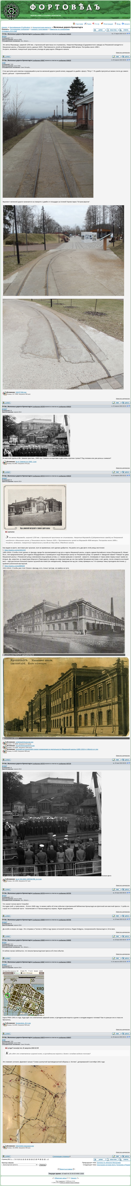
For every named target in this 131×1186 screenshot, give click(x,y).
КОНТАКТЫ (56, 15)
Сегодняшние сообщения (19, 29)
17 (34, 1159)
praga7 (4, 409)
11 (21, 1159)
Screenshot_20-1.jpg (23, 1023)
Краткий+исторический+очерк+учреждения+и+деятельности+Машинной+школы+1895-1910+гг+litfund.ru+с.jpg (57, 749)
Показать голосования (39, 29)
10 (19, 1159)
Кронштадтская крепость (42, 27)
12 (23, 1159)
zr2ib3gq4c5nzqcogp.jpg (24, 742)
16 (32, 1159)
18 (36, 1159)
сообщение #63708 (39, 406)
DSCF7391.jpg (21, 392)
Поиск (87, 24)
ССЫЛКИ (46, 15)
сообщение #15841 (65, 962)
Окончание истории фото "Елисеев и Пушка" (114, 1165)
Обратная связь (60, 1178)
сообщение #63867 (39, 962)
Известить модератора (123, 52)
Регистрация (107, 24)
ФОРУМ (33, 15)
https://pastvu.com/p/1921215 (15, 550)
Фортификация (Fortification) (19, 27)
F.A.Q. (96, 24)
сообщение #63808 (39, 919)
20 (40, 1159)
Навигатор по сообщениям (60, 29)
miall (3, 63)
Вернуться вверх (66, 1169)
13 (25, 1159)
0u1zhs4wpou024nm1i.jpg (25, 746)
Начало (126, 24)
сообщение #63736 (39, 893)
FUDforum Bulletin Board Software (69, 1182)
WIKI (40, 15)
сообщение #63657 (39, 60)
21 (42, 1159)
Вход (117, 24)
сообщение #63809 (39, 940)
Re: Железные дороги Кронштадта (18, 34)
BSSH (4, 36)
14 (27, 1159)
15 (29, 1159)
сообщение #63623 (39, 34)
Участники (78, 24)
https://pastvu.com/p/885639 (14, 566)
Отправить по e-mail (9, 31)
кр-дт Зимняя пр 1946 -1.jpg (26, 462)
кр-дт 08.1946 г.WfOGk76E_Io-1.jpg (28, 879)
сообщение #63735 (39, 763)
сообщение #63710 (39, 476)
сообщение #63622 (65, 34)
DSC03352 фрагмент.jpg (25, 1146)
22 (44, 1159)
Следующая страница (62, 1156)
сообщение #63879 (39, 1037)
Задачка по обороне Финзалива (109, 1163)
